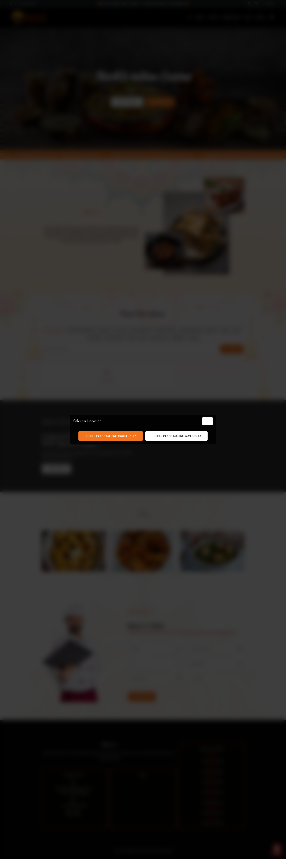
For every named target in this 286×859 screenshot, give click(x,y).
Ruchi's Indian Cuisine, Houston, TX (110, 436)
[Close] (207, 421)
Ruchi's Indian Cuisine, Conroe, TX (176, 436)
